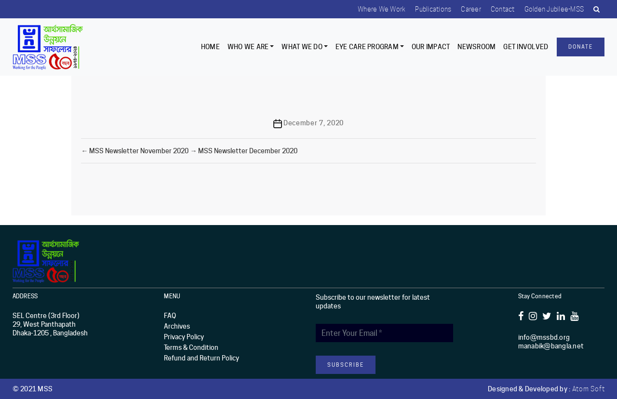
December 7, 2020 (313, 123)
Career (471, 9)
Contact (503, 9)
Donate (580, 46)
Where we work (381, 9)
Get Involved (525, 47)
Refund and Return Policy (201, 358)
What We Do (302, 47)
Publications (433, 9)
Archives (177, 326)
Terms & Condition (191, 347)
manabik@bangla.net (551, 346)
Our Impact (431, 47)
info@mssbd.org (544, 337)
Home (210, 47)
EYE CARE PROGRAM (367, 47)
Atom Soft (588, 389)
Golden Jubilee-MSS (554, 9)
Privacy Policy (184, 337)
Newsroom (476, 47)
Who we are (248, 47)
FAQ (170, 315)
